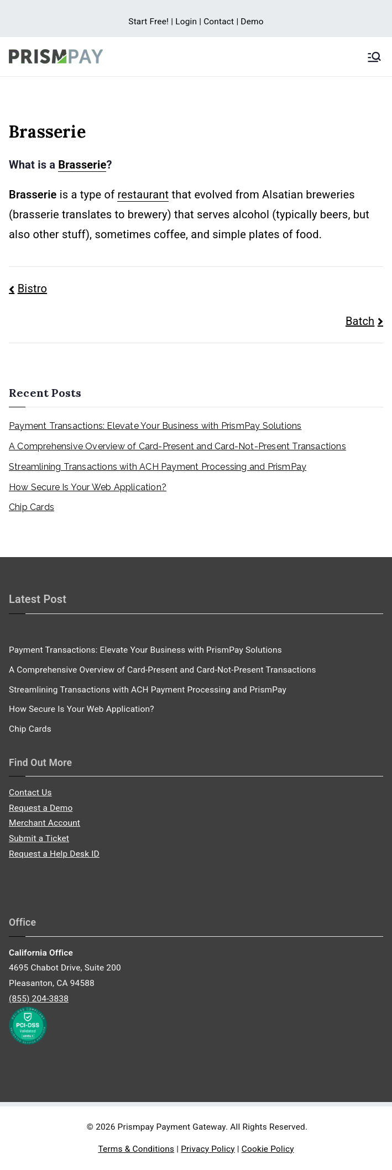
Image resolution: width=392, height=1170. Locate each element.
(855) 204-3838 (39, 999)
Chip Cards (31, 507)
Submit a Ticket (39, 838)
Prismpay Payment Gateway (172, 1127)
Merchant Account (44, 823)
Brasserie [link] (82, 164)
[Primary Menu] (374, 57)
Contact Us (30, 793)
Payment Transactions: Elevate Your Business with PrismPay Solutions (155, 426)
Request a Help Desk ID (54, 854)
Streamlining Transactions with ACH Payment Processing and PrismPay (157, 466)
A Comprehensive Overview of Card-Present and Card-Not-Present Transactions (177, 446)
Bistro (32, 288)
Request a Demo (40, 808)
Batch (360, 321)
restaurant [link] (143, 194)
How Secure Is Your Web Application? (87, 487)
